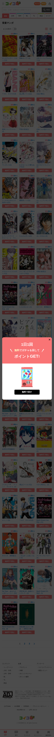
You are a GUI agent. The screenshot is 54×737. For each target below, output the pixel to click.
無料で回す (27, 384)
